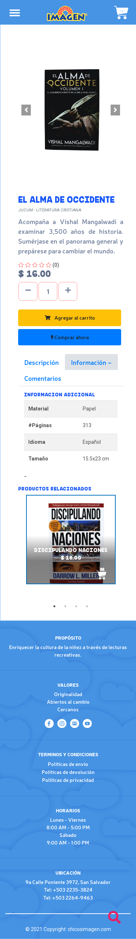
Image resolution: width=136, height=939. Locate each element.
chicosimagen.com (89, 929)
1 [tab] (54, 606)
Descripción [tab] (41, 362)
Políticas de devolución (68, 772)
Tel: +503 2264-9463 (68, 897)
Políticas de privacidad (68, 779)
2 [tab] (65, 606)
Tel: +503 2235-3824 (68, 889)
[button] (26, 110)
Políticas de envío (68, 764)
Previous (12, 547)
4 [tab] (87, 606)
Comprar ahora (70, 337)
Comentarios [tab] (42, 378)
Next (128, 547)
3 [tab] (76, 606)
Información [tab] (89, 362)
